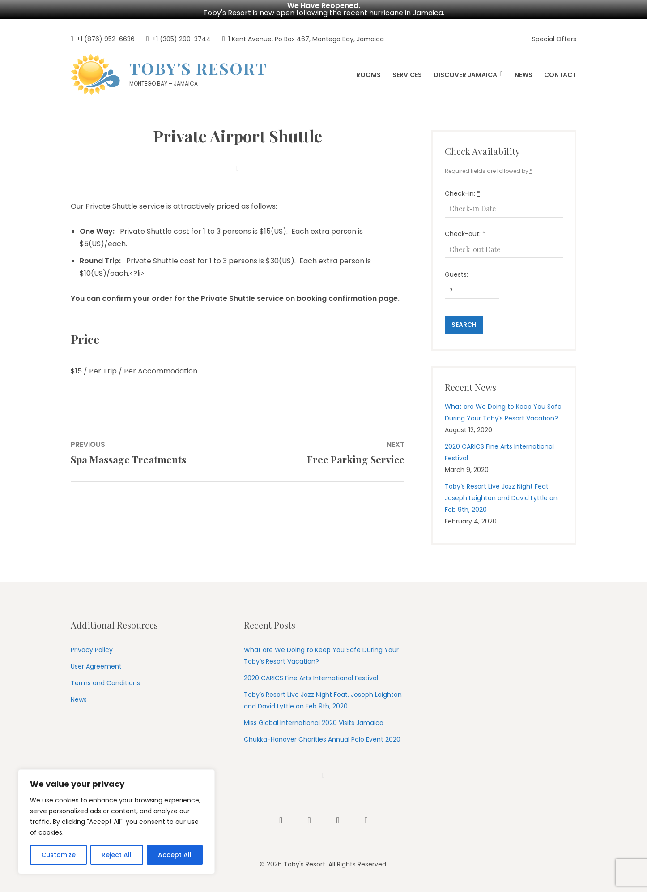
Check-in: (462, 193)
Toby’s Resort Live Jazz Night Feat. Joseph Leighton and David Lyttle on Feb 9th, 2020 (501, 498)
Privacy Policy (92, 649)
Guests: (456, 274)
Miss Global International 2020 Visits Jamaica (313, 722)
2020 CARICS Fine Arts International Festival (311, 677)
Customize (58, 854)
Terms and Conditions (105, 682)
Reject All (117, 854)
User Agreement (96, 666)
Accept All (175, 854)
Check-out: (465, 233)
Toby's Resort (198, 68)
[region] (116, 821)
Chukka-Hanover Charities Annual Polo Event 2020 (322, 739)
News (79, 699)
